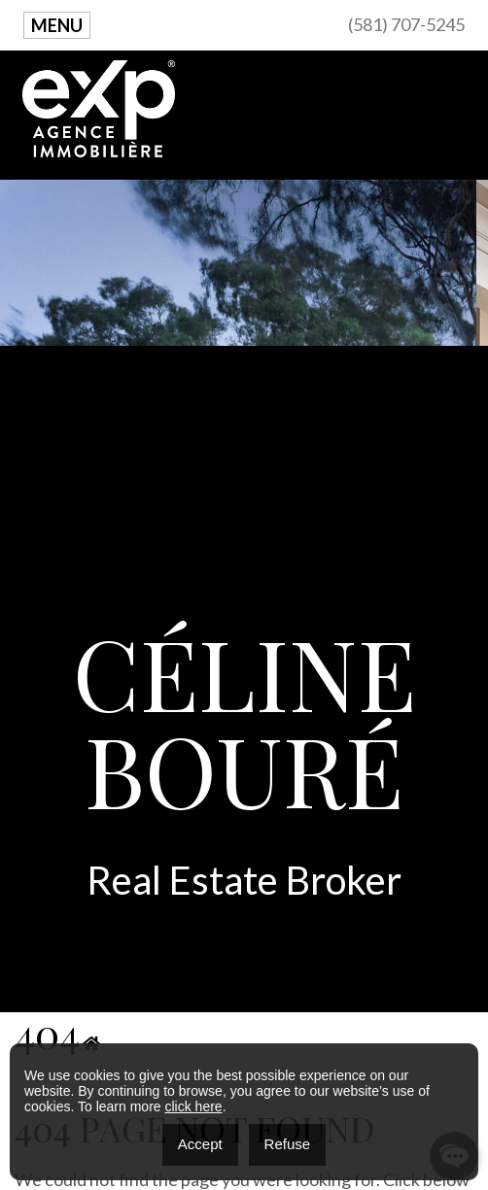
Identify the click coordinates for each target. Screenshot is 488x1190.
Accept (200, 1144)
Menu (57, 25)
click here (193, 1106)
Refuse (287, 1144)
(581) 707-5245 (406, 24)
